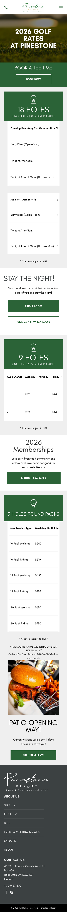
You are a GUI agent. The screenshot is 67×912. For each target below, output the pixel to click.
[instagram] (12, 893)
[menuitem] (24, 805)
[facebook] (6, 893)
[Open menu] (61, 7)
